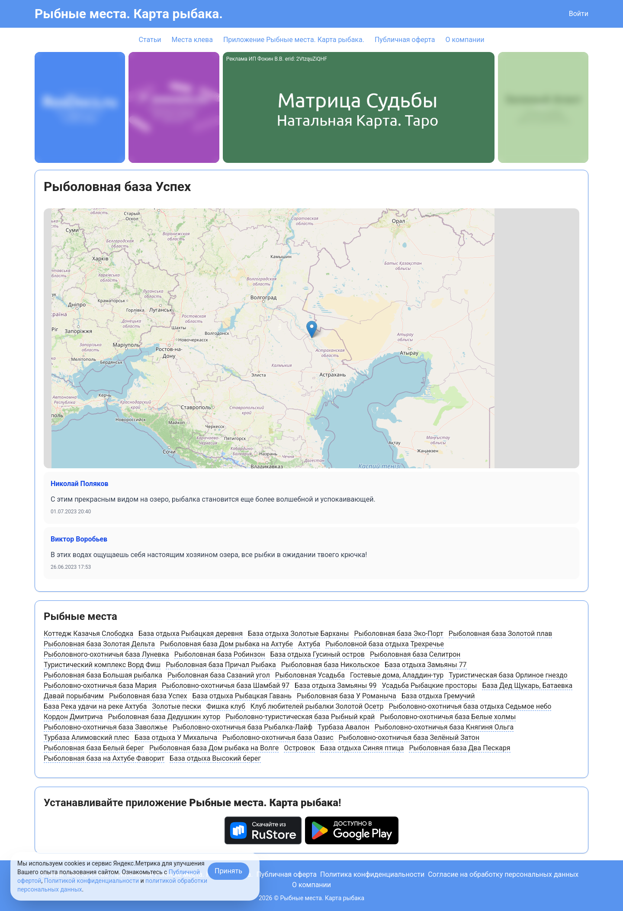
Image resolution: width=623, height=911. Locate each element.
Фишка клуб (225, 706)
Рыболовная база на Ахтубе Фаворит (104, 758)
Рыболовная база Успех (148, 696)
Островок (299, 748)
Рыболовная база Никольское (330, 665)
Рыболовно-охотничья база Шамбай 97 (225, 685)
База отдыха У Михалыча (176, 737)
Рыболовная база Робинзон (219, 654)
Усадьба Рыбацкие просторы (429, 685)
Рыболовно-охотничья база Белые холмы (448, 717)
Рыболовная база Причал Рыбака (221, 665)
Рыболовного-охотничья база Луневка (106, 654)
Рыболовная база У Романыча (346, 696)
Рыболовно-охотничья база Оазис (277, 737)
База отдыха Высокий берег (215, 758)
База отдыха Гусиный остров (317, 654)
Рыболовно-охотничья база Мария (100, 685)
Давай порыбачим (74, 696)
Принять (228, 871)
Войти (578, 14)
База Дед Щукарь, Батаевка (527, 685)
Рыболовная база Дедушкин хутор (164, 717)
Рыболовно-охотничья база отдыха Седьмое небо (470, 706)
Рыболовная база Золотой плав (500, 633)
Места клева (192, 40)
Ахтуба (309, 644)
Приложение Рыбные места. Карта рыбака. (293, 40)
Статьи (149, 40)
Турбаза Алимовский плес (86, 737)
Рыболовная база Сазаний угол (218, 675)
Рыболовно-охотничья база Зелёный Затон (409, 737)
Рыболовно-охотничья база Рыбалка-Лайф (242, 727)
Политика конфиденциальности (372, 874)
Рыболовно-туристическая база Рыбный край (300, 717)
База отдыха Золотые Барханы (298, 633)
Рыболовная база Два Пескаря (459, 748)
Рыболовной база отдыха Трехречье (384, 644)
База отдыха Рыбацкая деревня (190, 633)
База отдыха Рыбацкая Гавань (242, 696)
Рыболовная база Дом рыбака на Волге (214, 748)
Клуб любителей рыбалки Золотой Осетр (317, 706)
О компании (464, 40)
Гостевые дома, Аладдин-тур (396, 675)
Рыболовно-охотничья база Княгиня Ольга (444, 727)
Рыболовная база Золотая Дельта (99, 644)
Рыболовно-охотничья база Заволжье (105, 727)
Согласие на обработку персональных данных (503, 874)
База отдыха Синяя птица (362, 748)
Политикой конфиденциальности (91, 880)
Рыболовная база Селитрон (415, 654)
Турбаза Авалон (343, 727)
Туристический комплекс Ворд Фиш (102, 665)
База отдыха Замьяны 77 (425, 665)
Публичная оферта (405, 40)
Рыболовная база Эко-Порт (398, 633)
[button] (311, 329)
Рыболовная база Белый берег (94, 748)
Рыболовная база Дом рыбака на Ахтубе (226, 644)
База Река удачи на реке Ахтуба (95, 706)
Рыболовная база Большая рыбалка (103, 675)
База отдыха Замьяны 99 (335, 685)
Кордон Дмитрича (73, 717)
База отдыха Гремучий (438, 696)
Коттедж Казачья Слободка (88, 633)
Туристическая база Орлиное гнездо (508, 675)
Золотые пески (176, 706)
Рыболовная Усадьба (310, 675)
